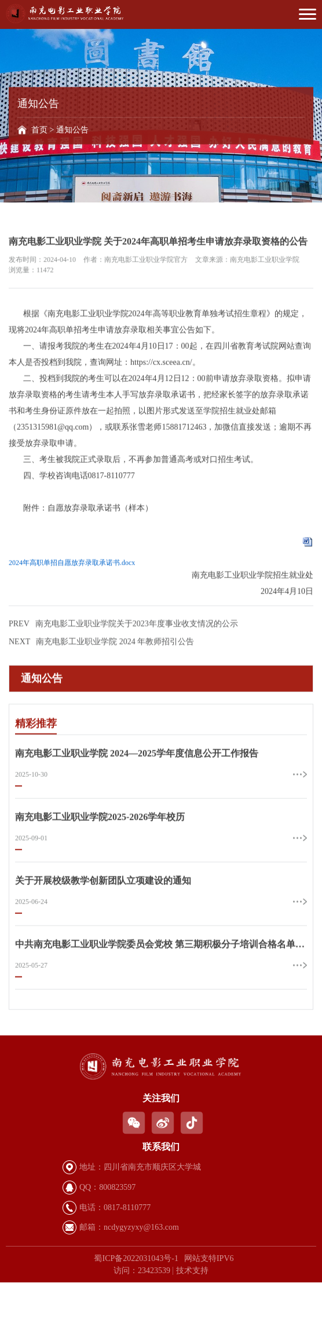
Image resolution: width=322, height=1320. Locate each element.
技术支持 (192, 1270)
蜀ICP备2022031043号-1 (136, 1258)
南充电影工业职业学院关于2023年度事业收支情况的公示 (123, 658)
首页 (39, 130)
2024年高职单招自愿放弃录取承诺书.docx (72, 597)
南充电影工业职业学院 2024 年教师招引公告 (101, 676)
